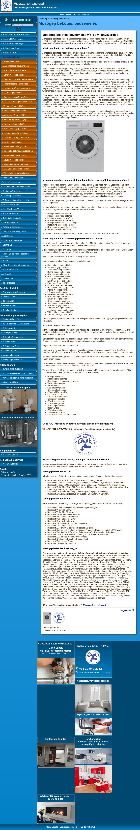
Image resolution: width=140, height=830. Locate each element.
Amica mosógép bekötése (14, 111)
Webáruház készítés (11, 464)
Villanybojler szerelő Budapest (15, 265)
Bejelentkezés (8, 283)
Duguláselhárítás (9, 310)
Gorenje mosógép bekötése (15, 129)
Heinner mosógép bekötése (15, 133)
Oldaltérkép (7, 278)
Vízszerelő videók (10, 269)
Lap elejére (126, 611)
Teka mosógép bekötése (14, 106)
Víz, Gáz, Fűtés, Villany (12, 209)
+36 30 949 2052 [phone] (20, 19)
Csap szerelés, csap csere (14, 231)
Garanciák (7, 245)
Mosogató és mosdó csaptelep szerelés (15, 255)
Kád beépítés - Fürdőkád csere (16, 187)
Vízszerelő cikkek (10, 214)
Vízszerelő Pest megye (12, 39)
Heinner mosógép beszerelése (16, 88)
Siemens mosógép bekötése (16, 97)
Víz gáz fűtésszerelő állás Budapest (18, 373)
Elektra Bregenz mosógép (14, 120)
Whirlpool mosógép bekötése (16, 173)
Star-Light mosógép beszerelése (17, 102)
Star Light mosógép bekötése (16, 169)
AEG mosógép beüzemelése (16, 66)
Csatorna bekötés (10, 222)
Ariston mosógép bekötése (15, 115)
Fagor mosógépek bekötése (15, 84)
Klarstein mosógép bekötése (16, 137)
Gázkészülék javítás (11, 319)
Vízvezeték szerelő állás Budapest (17, 378)
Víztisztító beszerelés (11, 182)
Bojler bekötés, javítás (12, 218)
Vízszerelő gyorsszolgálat (13, 44)
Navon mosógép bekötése (15, 160)
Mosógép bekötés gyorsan (15, 146)
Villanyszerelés (9, 306)
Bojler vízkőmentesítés (12, 337)
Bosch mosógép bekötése (14, 70)
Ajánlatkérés (65, 14)
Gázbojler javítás (9, 333)
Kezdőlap (43, 19)
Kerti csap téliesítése (11, 196)
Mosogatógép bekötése (12, 178)
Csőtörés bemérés (10, 48)
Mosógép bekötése (11, 57)
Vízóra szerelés (9, 52)
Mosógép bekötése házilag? (15, 155)
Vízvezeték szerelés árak (94, 605)
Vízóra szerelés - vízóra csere (15, 324)
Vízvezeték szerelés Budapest (15, 35)
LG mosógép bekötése (13, 93)
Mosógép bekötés (11, 61)
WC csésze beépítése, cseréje (15, 200)
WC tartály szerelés (11, 205)
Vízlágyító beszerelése (12, 227)
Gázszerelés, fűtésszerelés (14, 292)
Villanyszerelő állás (10, 382)
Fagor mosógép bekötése (14, 124)
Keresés (7, 25)
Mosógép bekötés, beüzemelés (18, 151)
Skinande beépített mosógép (16, 164)
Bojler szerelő (8, 328)
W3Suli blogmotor (10, 455)
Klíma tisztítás (8, 301)
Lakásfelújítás (8, 297)
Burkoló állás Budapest (12, 369)
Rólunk (77, 14)
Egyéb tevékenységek (12, 240)
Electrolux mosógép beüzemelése (18, 79)
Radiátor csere (8, 342)
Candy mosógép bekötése (15, 75)
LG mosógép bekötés (12, 142)
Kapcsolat (86, 14)
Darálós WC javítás (11, 191)
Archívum (6, 274)
